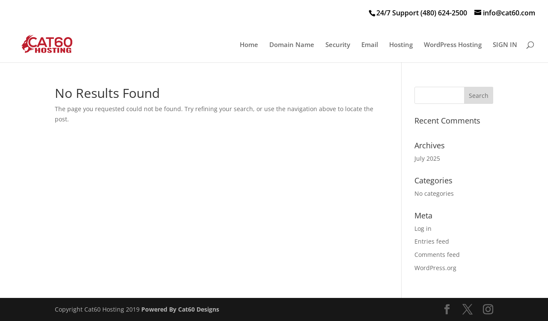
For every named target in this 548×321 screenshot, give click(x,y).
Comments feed (437, 254)
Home (249, 45)
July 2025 (427, 158)
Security (337, 45)
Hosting (401, 45)
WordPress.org (435, 268)
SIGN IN (505, 45)
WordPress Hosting (453, 45)
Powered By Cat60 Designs (180, 309)
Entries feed (431, 241)
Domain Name (291, 45)
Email (369, 45)
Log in (423, 228)
